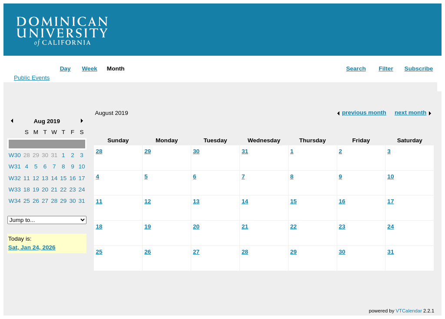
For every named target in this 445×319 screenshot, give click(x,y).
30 (45, 155)
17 (82, 178)
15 (63, 178)
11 (26, 178)
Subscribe (419, 68)
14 (54, 178)
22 (63, 189)
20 (45, 189)
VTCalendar (408, 310)
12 (36, 178)
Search (355, 68)
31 (54, 155)
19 (36, 189)
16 (72, 178)
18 (26, 189)
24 (82, 189)
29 (36, 155)
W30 (15, 155)
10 (82, 166)
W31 (15, 166)
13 (45, 178)
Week (89, 68)
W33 (15, 189)
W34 (15, 201)
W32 (15, 178)
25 (26, 201)
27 (45, 201)
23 (72, 189)
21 (54, 189)
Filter (386, 68)
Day (65, 68)
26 (36, 201)
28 (26, 155)
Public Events (32, 77)
